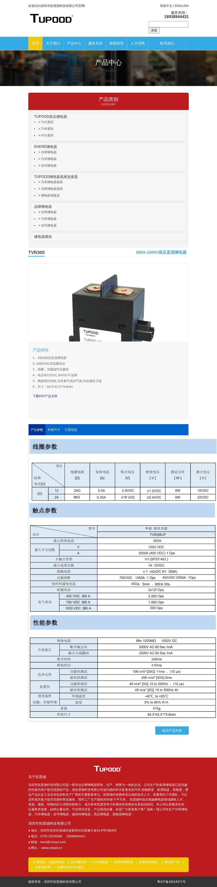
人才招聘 (138, 43)
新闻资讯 (116, 43)
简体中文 (166, 6)
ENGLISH (182, 6)
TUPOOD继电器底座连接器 (56, 177)
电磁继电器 (57, 862)
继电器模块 (43, 237)
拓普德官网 (43, 867)
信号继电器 (49, 165)
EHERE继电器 (45, 147)
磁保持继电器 (123, 862)
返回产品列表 (172, 730)
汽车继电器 (49, 159)
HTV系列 (47, 135)
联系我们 (167, 43)
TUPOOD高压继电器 (50, 117)
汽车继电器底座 (52, 182)
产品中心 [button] (74, 43)
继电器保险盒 (50, 195)
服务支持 (95, 43)
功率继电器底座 (52, 188)
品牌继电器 (43, 206)
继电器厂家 (172, 862)
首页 (35, 43)
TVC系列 (47, 122)
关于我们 (53, 43)
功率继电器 (49, 152)
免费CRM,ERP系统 (70, 867)
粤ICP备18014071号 (171, 881)
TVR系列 (47, 129)
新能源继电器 (148, 862)
